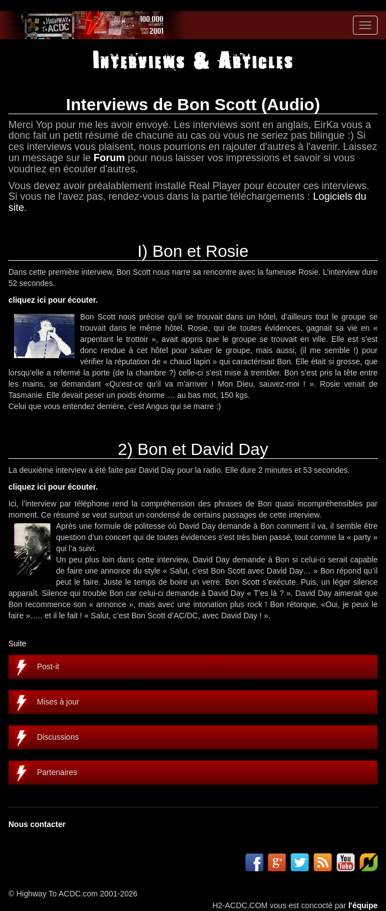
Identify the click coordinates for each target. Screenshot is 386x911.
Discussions (58, 736)
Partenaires (57, 772)
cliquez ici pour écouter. (52, 299)
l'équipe (363, 905)
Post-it (48, 666)
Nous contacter (37, 824)
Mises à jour (58, 701)
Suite (17, 643)
